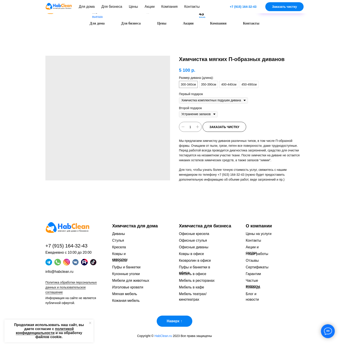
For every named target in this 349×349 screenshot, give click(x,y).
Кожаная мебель (126, 300)
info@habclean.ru (59, 271)
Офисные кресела (194, 234)
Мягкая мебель (124, 294)
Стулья (118, 240)
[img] (240, 7)
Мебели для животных (130, 280)
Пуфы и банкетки (126, 267)
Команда (253, 287)
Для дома (97, 23)
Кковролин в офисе (195, 260)
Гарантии (253, 274)
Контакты (251, 23)
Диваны (118, 234)
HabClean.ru (163, 336)
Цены (161, 23)
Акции (188, 23)
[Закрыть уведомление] (90, 323)
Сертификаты (257, 267)
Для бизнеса (131, 23)
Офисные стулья (193, 240)
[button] (281, 8)
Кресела (119, 247)
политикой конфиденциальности (45, 331)
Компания (218, 23)
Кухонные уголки (126, 274)
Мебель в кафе (191, 287)
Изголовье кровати (127, 287)
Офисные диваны (193, 247)
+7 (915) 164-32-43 (231, 174)
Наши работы (257, 254)
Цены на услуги (259, 234)
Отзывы (252, 260)
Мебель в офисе (192, 274)
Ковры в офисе (191, 254)
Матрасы (119, 260)
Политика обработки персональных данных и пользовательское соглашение (71, 287)
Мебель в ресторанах (197, 280)
